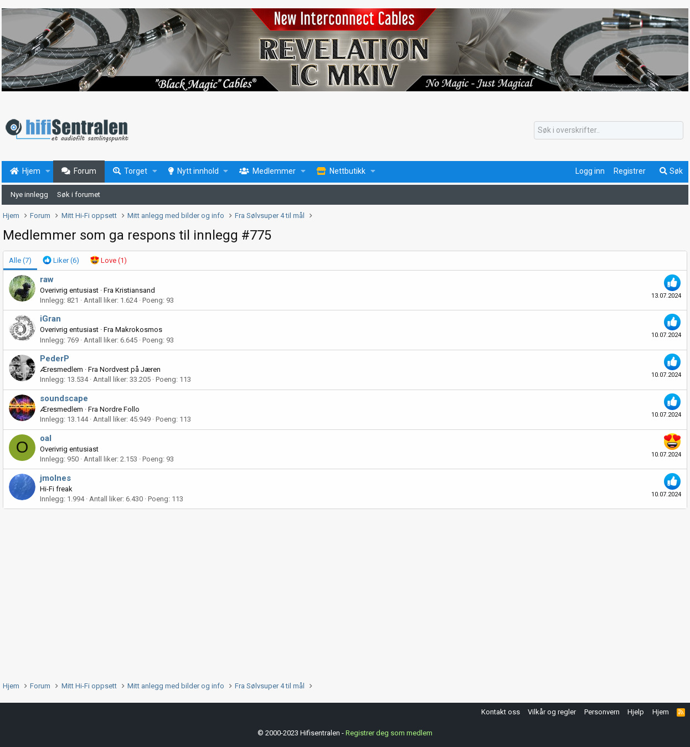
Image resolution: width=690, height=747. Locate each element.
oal (46, 438)
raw (47, 279)
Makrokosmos (138, 329)
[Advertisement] (335, 592)
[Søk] (608, 130)
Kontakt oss (500, 712)
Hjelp (635, 712)
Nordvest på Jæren (130, 369)
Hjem (660, 712)
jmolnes (55, 478)
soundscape (64, 398)
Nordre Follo (120, 409)
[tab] (61, 260)
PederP (54, 359)
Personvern (602, 712)
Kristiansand (135, 290)
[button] (48, 171)
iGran (50, 319)
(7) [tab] (20, 260)
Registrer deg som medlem (389, 733)
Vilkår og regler (552, 712)
